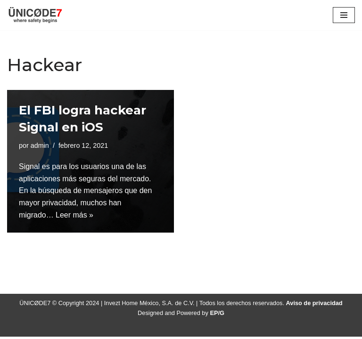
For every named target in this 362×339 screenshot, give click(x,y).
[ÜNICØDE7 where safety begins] (35, 15)
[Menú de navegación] (344, 15)
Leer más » (74, 215)
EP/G (217, 315)
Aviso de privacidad (314, 305)
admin (40, 145)
